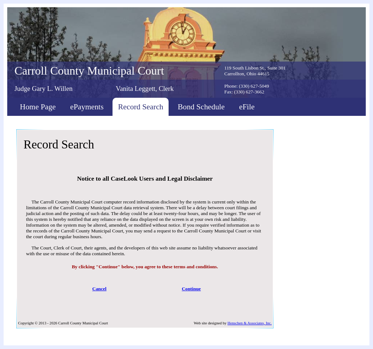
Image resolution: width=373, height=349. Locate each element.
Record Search (140, 106)
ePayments (86, 106)
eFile (247, 106)
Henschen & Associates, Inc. (250, 323)
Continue (191, 288)
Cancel (99, 288)
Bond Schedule (201, 106)
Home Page (38, 106)
